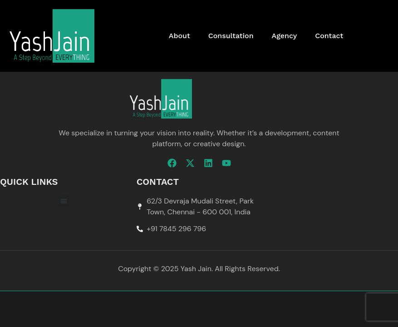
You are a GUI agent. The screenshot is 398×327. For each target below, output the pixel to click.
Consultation (231, 35)
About (179, 35)
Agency (284, 35)
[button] (64, 201)
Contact (329, 35)
